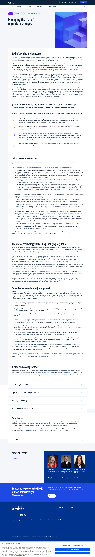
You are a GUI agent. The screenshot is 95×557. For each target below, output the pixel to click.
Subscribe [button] (51, 495)
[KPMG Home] (11, 2)
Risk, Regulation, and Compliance (31, 13)
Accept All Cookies (73, 553)
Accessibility (24, 520)
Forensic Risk (18, 13)
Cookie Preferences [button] (34, 520)
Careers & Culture (51, 6)
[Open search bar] (84, 7)
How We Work (39, 6)
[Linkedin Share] (21, 515)
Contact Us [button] (15, 458)
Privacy (18, 520)
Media (72, 2)
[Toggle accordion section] (81, 384)
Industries (28, 6)
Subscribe (76, 2)
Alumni (68, 2)
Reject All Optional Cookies (73, 549)
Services (19, 6)
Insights (11, 6)
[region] (47, 549)
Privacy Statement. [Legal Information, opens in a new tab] (21, 555)
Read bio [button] (53, 477)
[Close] (92, 549)
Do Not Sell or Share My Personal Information (53, 520)
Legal (13, 520)
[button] (59, 2)
